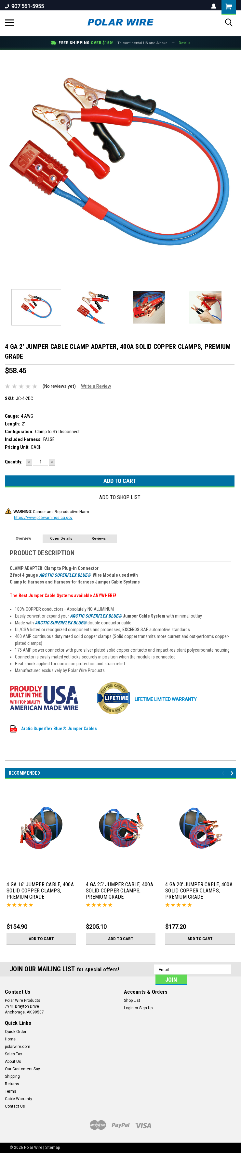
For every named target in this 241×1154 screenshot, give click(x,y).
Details (184, 43)
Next (233, 773)
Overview (23, 538)
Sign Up (146, 1008)
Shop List (132, 1000)
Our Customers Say (22, 1069)
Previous (223, 773)
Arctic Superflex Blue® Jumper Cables (53, 728)
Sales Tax (13, 1054)
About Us (13, 1061)
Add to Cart (41, 938)
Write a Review (96, 386)
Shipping (12, 1076)
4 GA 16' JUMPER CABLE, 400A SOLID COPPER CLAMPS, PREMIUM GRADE (40, 890)
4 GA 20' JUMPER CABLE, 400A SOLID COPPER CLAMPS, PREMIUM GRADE (199, 890)
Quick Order (15, 1031)
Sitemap (52, 1147)
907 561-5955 (24, 6)
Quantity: (13, 461)
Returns (12, 1084)
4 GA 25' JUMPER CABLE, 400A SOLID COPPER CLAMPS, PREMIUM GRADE (119, 890)
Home (10, 1039)
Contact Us (15, 1106)
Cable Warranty (18, 1099)
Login (129, 1008)
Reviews (99, 538)
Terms (10, 1091)
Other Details (61, 538)
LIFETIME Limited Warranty (146, 699)
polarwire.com (17, 1046)
